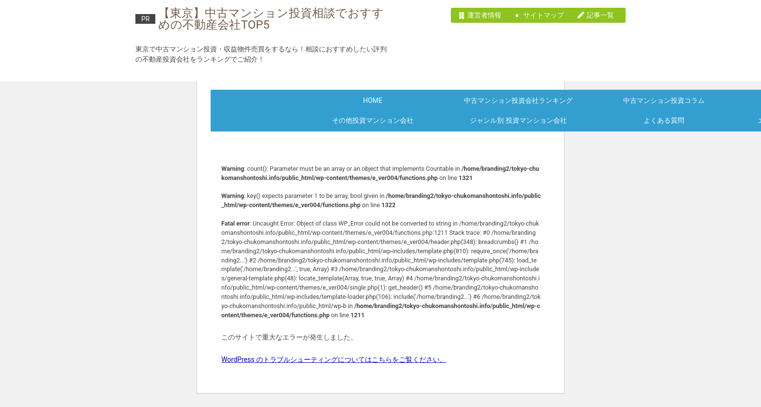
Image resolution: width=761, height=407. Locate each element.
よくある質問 (664, 120)
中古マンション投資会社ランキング (518, 100)
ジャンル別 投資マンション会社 (518, 120)
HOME (372, 100)
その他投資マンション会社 (373, 120)
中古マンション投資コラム (664, 100)
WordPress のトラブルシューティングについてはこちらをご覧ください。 (334, 359)
